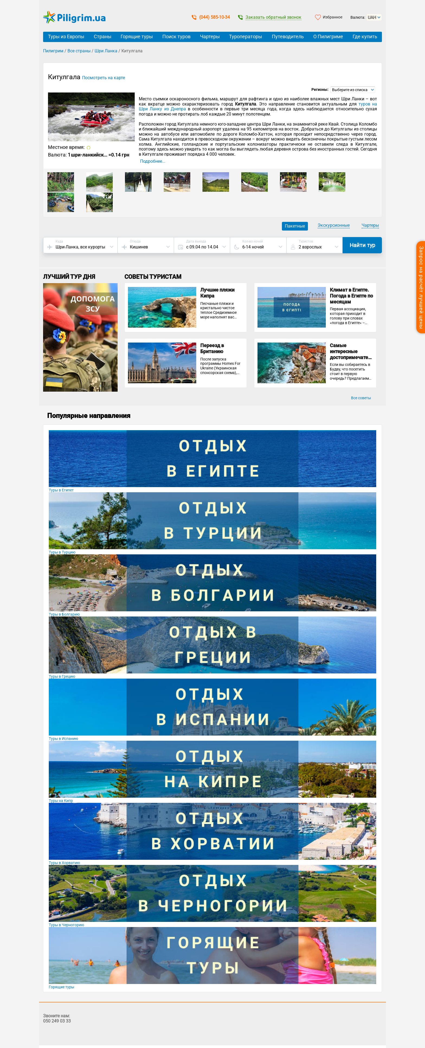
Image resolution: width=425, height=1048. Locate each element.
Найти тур (362, 245)
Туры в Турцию (62, 552)
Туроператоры (245, 36)
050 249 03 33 (57, 1021)
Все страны (79, 50)
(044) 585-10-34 (211, 17)
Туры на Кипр (61, 800)
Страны (102, 36)
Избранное (332, 17)
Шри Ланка (106, 50)
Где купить (365, 36)
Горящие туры (137, 36)
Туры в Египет (61, 490)
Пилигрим (53, 50)
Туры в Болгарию (64, 614)
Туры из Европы (66, 36)
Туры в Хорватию (64, 863)
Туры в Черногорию (66, 925)
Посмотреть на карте (103, 77)
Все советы (361, 398)
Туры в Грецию (62, 676)
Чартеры (210, 36)
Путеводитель (288, 36)
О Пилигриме (328, 36)
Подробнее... (152, 161)
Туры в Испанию (63, 738)
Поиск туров (176, 36)
